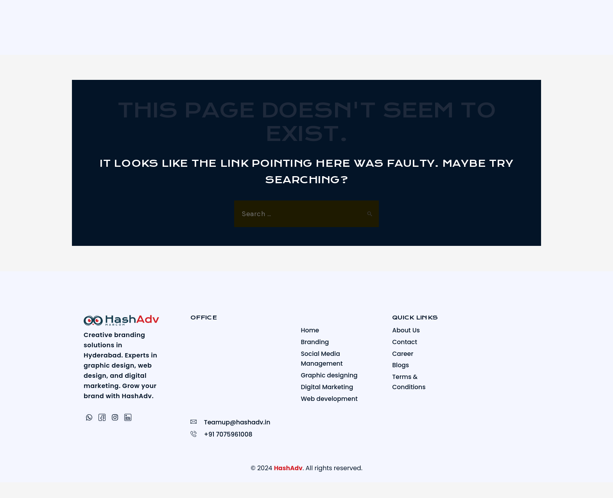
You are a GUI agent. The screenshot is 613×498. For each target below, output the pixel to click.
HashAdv (288, 468)
